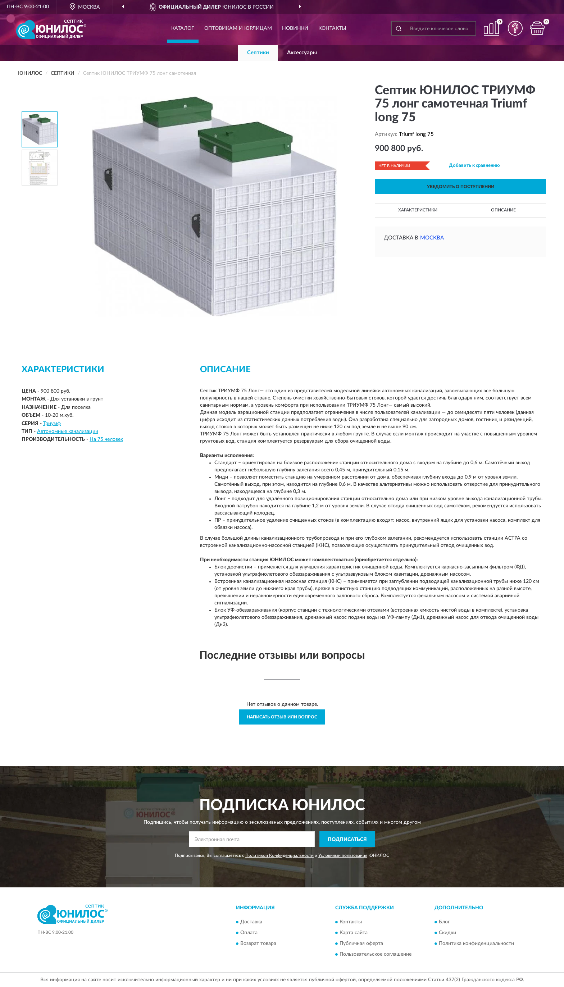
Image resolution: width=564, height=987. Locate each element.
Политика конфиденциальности (476, 943)
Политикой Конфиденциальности (279, 855)
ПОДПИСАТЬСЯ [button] (347, 839)
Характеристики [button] (417, 210)
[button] (515, 28)
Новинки (295, 28)
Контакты (332, 28)
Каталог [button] (182, 28)
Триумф (52, 423)
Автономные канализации (67, 431)
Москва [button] (432, 238)
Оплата (249, 932)
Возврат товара (258, 943)
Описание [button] (503, 210)
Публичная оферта (361, 943)
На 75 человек (106, 439)
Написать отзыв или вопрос (282, 717)
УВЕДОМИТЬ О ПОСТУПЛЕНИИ (460, 186)
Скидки (447, 932)
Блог (444, 921)
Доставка (251, 921)
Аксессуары (302, 52)
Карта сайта (354, 932)
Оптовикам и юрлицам (238, 28)
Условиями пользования (342, 855)
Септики (258, 52)
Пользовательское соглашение (375, 954)
